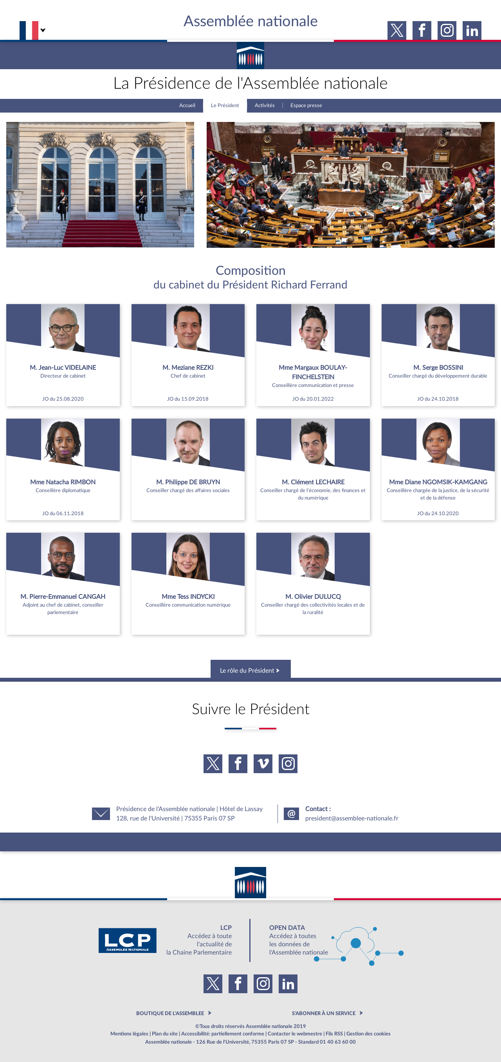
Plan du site (165, 1034)
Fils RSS (334, 1034)
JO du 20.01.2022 (313, 399)
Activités (265, 105)
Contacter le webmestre (295, 1034)
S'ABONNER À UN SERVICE (323, 1013)
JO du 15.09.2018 (188, 399)
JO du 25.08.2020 (63, 399)
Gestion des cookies (368, 1034)
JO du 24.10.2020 (438, 513)
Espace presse (306, 105)
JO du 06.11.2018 (63, 513)
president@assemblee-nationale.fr (351, 818)
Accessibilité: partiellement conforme (222, 1034)
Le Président (225, 105)
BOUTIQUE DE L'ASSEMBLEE (170, 1013)
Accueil (187, 105)
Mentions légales (129, 1034)
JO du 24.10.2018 (438, 399)
